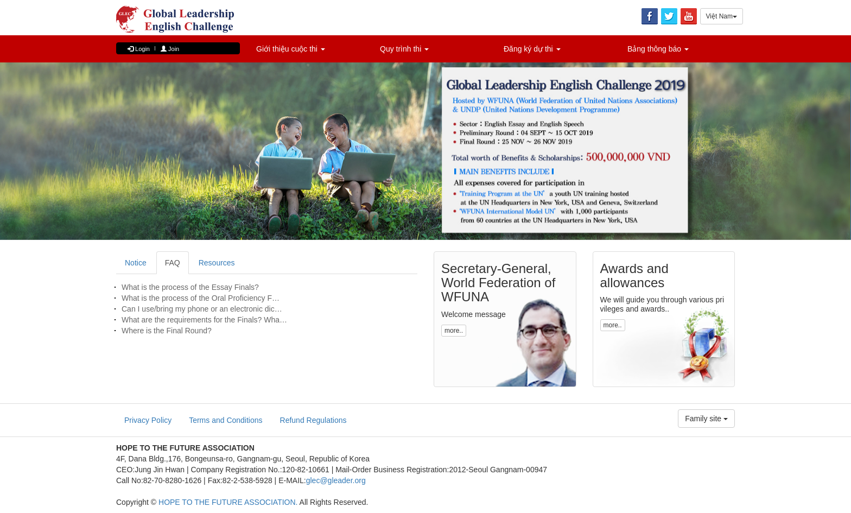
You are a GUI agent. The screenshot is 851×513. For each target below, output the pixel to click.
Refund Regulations (313, 420)
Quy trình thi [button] (404, 49)
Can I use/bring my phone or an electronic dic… (202, 309)
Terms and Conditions (225, 420)
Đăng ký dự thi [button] (532, 49)
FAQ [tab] (172, 262)
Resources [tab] (217, 262)
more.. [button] (453, 330)
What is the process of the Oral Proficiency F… (201, 298)
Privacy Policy (148, 420)
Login (139, 49)
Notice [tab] (136, 262)
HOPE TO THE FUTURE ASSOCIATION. (227, 502)
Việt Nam (721, 16)
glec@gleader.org (336, 480)
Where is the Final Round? (167, 330)
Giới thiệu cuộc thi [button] (290, 49)
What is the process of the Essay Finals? (190, 287)
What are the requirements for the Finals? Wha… (204, 319)
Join (170, 49)
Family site (706, 418)
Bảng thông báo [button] (658, 49)
